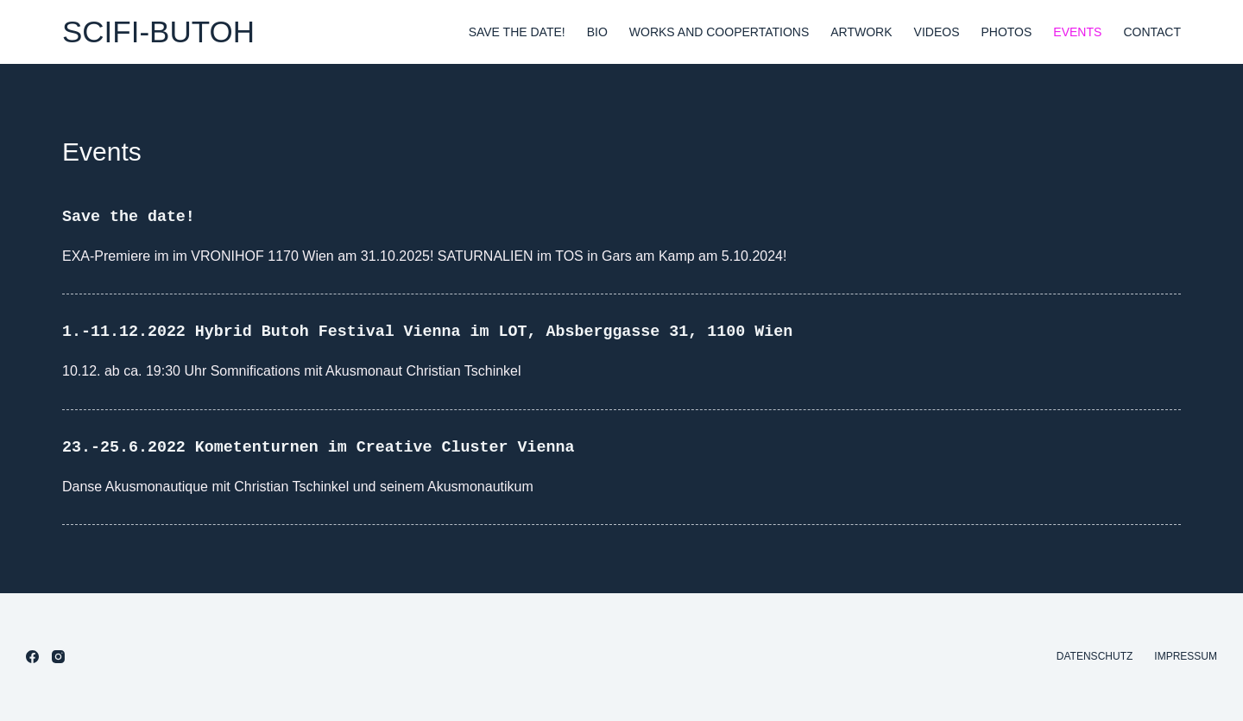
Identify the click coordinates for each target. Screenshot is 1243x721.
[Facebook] (32, 656)
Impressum (1185, 656)
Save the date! (517, 32)
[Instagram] (58, 656)
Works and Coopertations (719, 32)
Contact (1152, 32)
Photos (1006, 32)
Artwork (861, 32)
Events (1077, 32)
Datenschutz (1095, 656)
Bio (597, 32)
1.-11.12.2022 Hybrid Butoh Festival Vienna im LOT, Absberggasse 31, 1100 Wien (461, 331)
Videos (937, 32)
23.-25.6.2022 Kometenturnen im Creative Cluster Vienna (342, 447)
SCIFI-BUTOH (158, 31)
